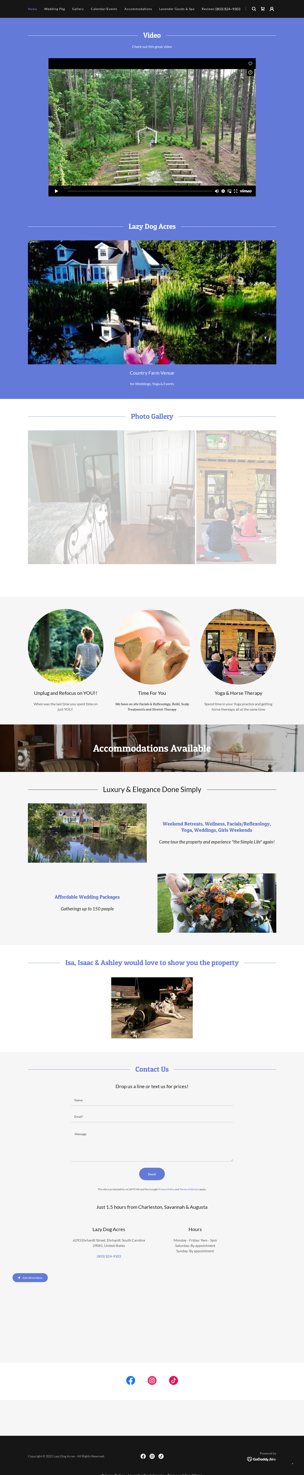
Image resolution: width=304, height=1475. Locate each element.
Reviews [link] (208, 9)
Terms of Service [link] (189, 1189)
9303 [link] (236, 9)
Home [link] (32, 9)
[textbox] (152, 1100)
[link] (262, 8)
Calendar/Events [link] (104, 9)
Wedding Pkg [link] (54, 9)
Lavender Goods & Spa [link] (177, 9)
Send (152, 1174)
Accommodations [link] (138, 9)
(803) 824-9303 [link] (109, 1256)
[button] (271, 8)
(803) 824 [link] (222, 9)
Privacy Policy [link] (166, 1189)
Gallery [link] (78, 9)
